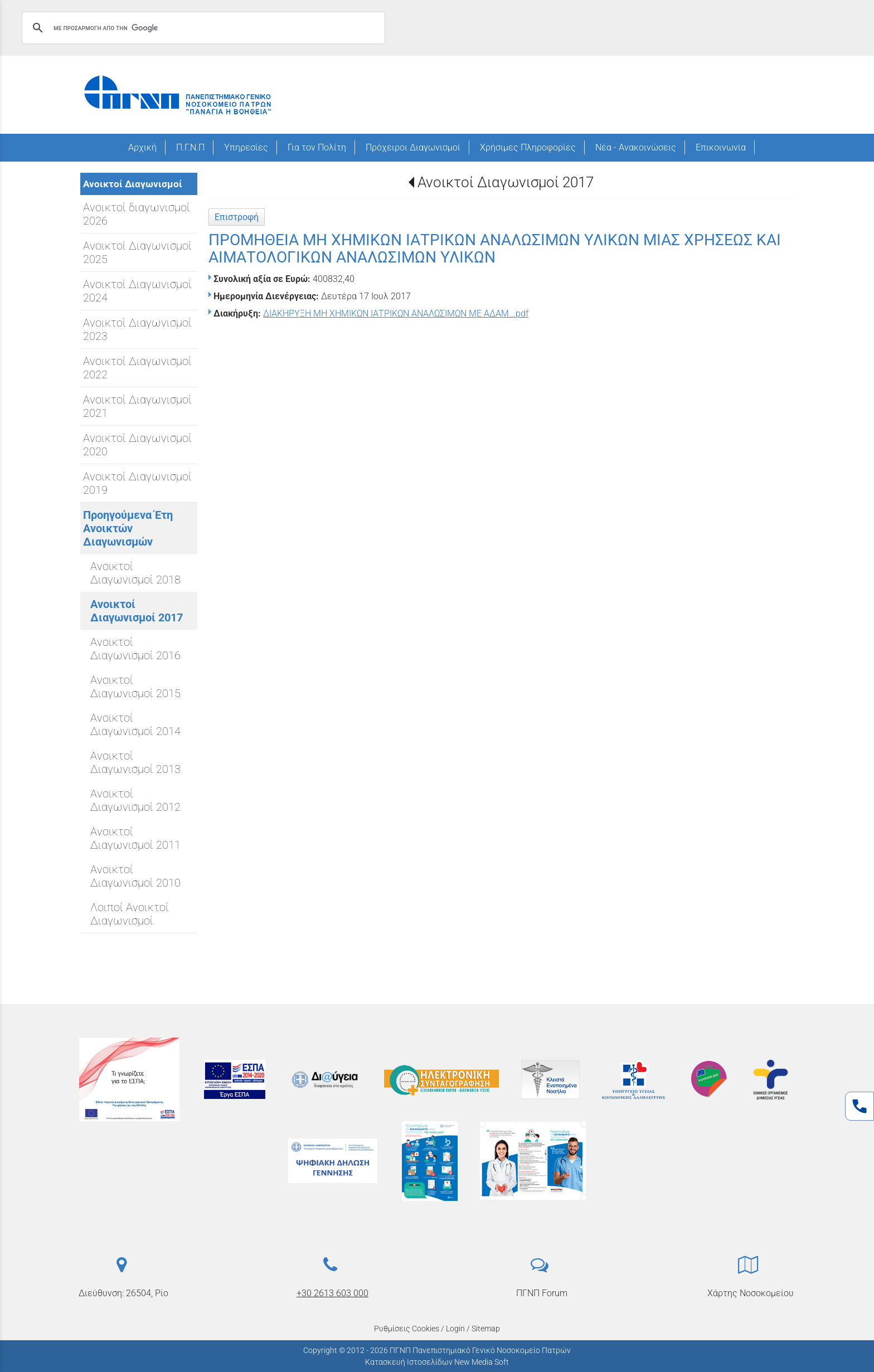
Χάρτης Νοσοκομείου (750, 1293)
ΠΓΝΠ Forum (541, 1293)
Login (455, 1328)
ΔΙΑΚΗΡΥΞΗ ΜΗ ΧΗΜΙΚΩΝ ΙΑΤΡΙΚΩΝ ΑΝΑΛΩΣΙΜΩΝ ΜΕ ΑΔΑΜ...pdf (395, 313)
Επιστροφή (237, 217)
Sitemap (486, 1328)
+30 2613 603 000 (332, 1293)
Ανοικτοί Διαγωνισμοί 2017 (505, 182)
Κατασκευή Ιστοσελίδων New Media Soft (437, 1362)
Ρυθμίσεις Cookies (406, 1328)
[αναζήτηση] (202, 28)
